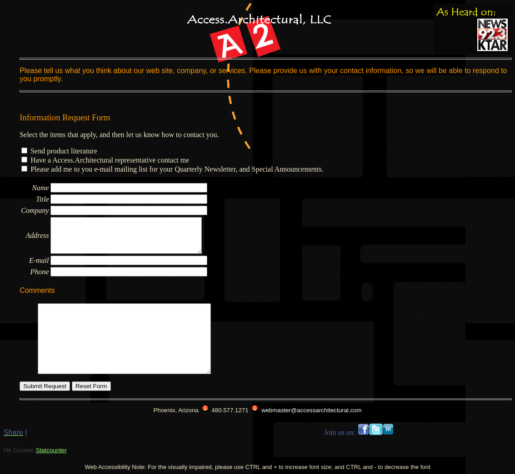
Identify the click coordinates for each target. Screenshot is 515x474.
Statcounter (51, 450)
